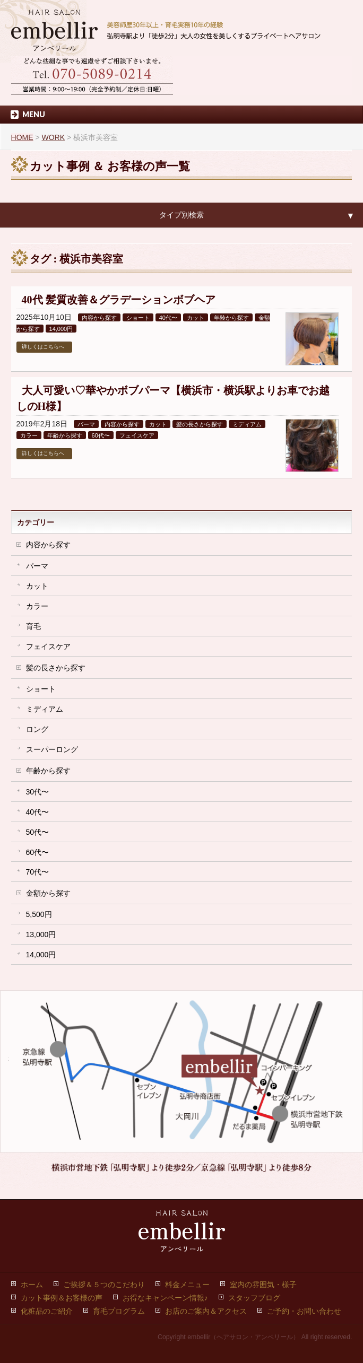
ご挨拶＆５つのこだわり (104, 1284)
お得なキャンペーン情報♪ (165, 1298)
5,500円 (39, 914)
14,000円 (61, 329)
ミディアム (247, 424)
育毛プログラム (119, 1311)
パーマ (86, 424)
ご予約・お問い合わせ (304, 1311)
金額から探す (48, 893)
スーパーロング (52, 749)
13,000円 (41, 934)
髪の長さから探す (199, 424)
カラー (29, 435)
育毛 (33, 626)
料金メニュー (187, 1284)
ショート (138, 317)
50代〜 (37, 832)
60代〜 (101, 435)
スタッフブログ (254, 1298)
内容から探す (99, 317)
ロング (37, 729)
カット (195, 317)
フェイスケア (136, 435)
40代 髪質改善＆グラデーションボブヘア (118, 299)
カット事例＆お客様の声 (61, 1298)
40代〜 (168, 317)
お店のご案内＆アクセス (206, 1311)
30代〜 (37, 792)
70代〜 (37, 872)
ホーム (32, 1284)
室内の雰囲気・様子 (263, 1284)
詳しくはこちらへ (43, 347)
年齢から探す (231, 317)
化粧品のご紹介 (47, 1311)
